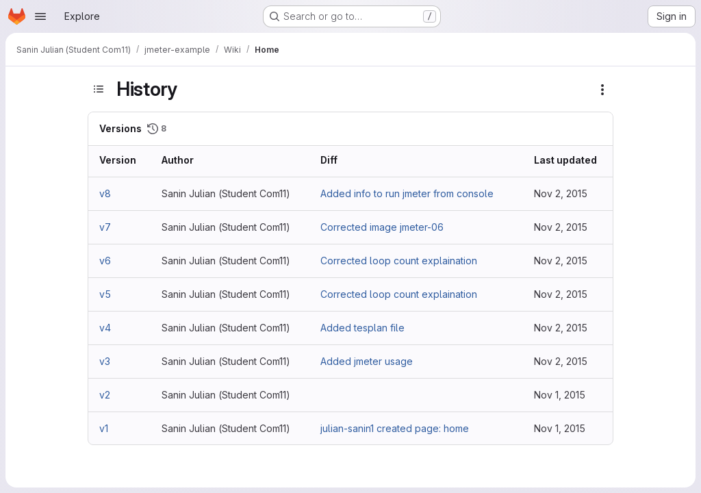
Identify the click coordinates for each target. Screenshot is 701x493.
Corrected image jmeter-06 (382, 227)
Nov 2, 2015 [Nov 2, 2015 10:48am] (560, 294)
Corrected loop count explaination (398, 260)
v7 (105, 227)
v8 (105, 193)
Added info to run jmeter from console (407, 193)
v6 (105, 260)
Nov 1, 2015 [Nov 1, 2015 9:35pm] (559, 395)
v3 (104, 361)
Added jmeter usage (366, 361)
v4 (105, 327)
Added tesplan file (362, 327)
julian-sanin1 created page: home (394, 428)
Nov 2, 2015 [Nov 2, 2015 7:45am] (560, 361)
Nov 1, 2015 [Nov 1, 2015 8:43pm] (559, 428)
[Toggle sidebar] (99, 89)
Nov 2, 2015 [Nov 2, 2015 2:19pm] (560, 193)
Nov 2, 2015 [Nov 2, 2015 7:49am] (560, 327)
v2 (104, 395)
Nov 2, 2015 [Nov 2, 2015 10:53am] (560, 227)
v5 (105, 294)
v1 (103, 428)
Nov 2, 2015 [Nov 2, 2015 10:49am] (560, 260)
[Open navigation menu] (40, 16)
